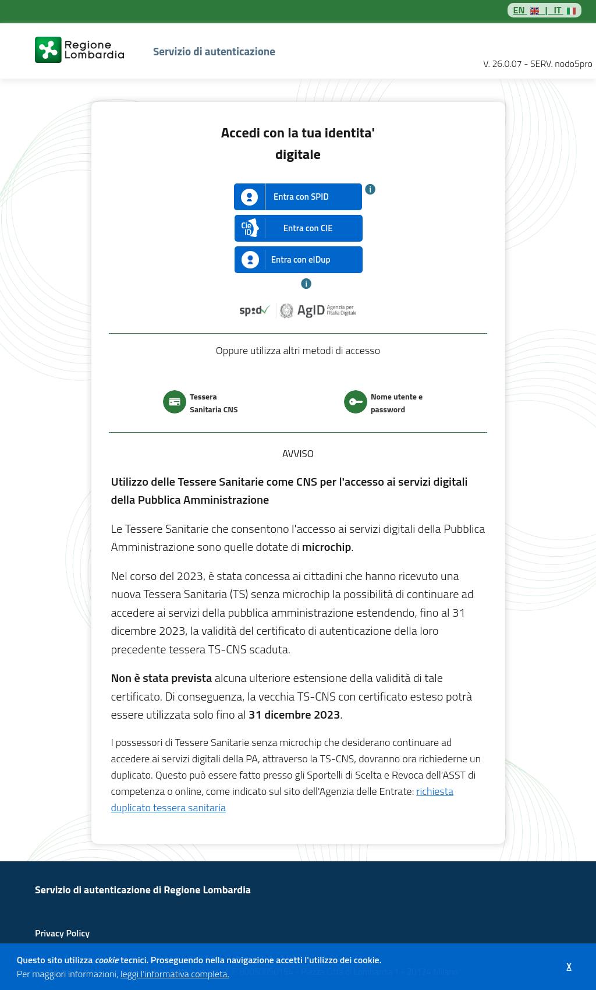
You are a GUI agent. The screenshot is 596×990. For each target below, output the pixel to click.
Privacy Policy (62, 933)
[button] (233, 975)
